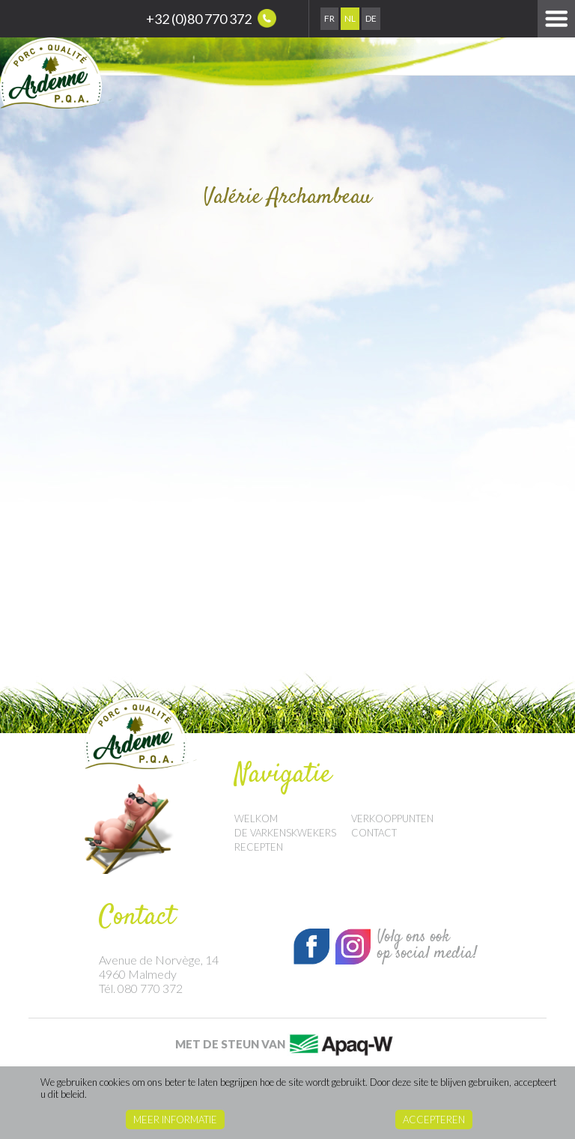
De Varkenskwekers (285, 833)
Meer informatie (175, 1120)
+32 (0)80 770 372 (211, 18)
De (371, 18)
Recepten (258, 847)
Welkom (256, 818)
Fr (329, 18)
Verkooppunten (392, 818)
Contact (374, 833)
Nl (350, 18)
